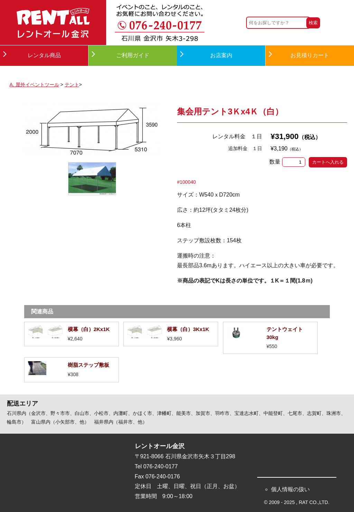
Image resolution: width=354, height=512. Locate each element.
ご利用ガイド (132, 55)
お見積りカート (309, 55)
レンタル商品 (44, 55)
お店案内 (221, 55)
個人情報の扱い (290, 489)
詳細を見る (72, 334)
